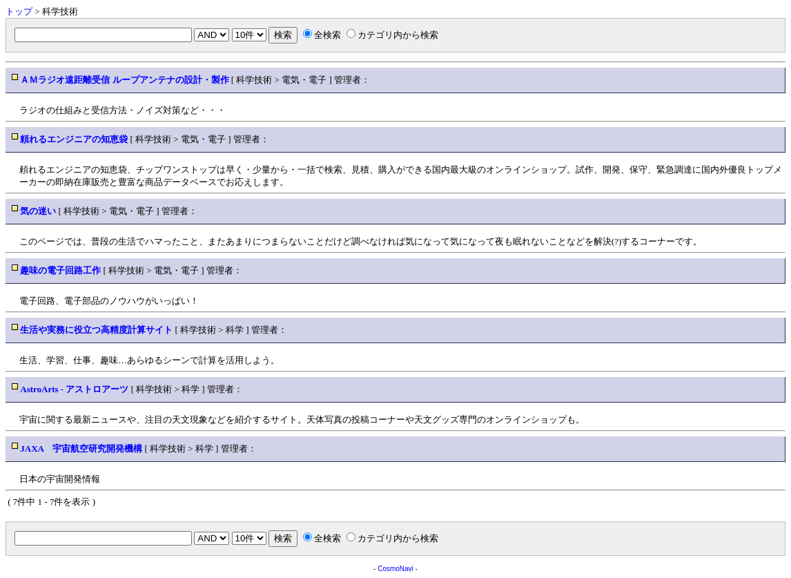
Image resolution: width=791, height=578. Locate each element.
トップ (19, 11)
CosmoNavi (395, 568)
